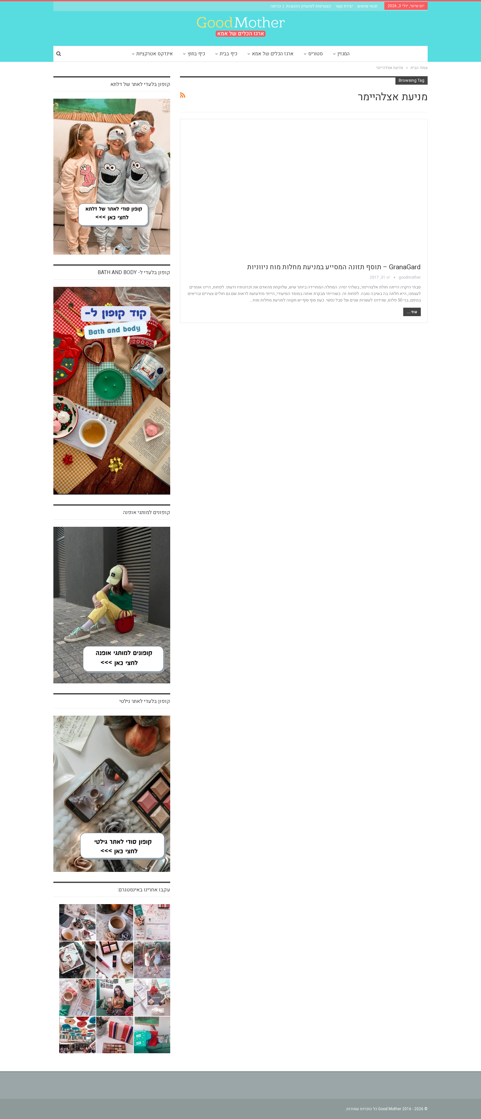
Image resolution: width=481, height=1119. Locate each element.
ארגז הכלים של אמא (273, 53)
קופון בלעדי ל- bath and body (134, 272)
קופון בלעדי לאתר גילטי (144, 701)
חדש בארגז (413, 122)
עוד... (412, 312)
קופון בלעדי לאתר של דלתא (140, 84)
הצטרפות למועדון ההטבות (308, 6)
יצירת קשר (344, 6)
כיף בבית (228, 53)
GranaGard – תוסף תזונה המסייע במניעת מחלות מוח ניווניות (334, 267)
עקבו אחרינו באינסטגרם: (143, 890)
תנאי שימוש (367, 6)
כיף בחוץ (196, 53)
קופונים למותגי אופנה (146, 512)
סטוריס (315, 53)
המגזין (343, 53)
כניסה (275, 6)
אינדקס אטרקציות (154, 53)
